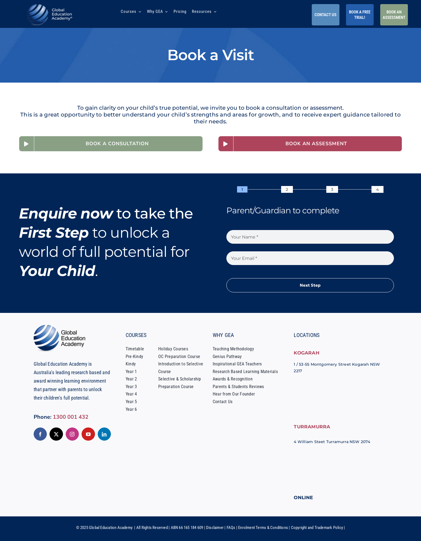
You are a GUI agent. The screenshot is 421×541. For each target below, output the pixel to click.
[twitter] (56, 434)
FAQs (231, 527)
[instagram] (72, 434)
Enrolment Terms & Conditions (263, 527)
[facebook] (40, 434)
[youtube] (88, 434)
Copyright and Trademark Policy (317, 527)
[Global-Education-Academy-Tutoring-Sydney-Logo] (50, 5)
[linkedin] (104, 434)
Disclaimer (215, 527)
